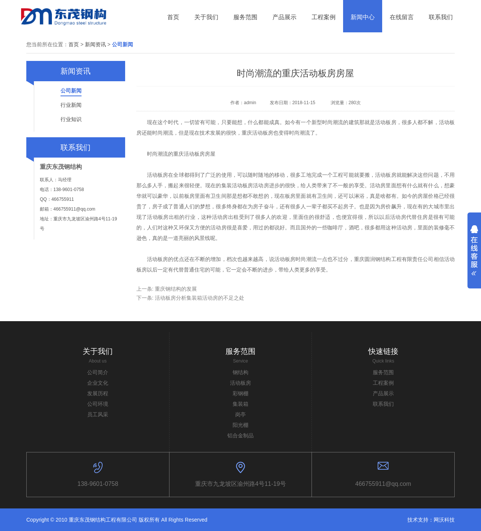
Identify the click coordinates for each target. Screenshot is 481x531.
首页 (73, 44)
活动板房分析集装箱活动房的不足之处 (199, 298)
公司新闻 (122, 44)
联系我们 (441, 17)
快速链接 (383, 351)
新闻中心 (363, 17)
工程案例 (383, 383)
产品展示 (383, 393)
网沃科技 (444, 520)
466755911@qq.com (383, 484)
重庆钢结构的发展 (176, 289)
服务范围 (240, 351)
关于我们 (98, 351)
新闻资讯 (95, 44)
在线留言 (402, 17)
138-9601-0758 (97, 484)
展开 (474, 247)
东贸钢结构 (64, 16)
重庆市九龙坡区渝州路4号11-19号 (240, 484)
